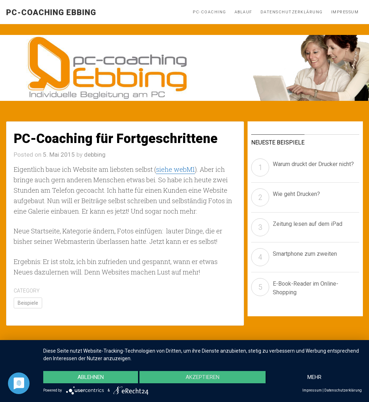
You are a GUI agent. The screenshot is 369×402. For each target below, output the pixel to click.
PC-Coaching (209, 12)
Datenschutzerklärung (292, 12)
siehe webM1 (175, 169)
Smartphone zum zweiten (305, 253)
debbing (95, 154)
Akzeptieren (202, 377)
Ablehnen (90, 377)
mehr (314, 377)
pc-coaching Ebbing (51, 12)
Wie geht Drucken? (296, 194)
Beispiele (28, 303)
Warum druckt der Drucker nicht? (313, 164)
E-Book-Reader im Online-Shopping (305, 288)
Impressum (345, 12)
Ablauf (243, 12)
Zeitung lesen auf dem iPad (307, 223)
